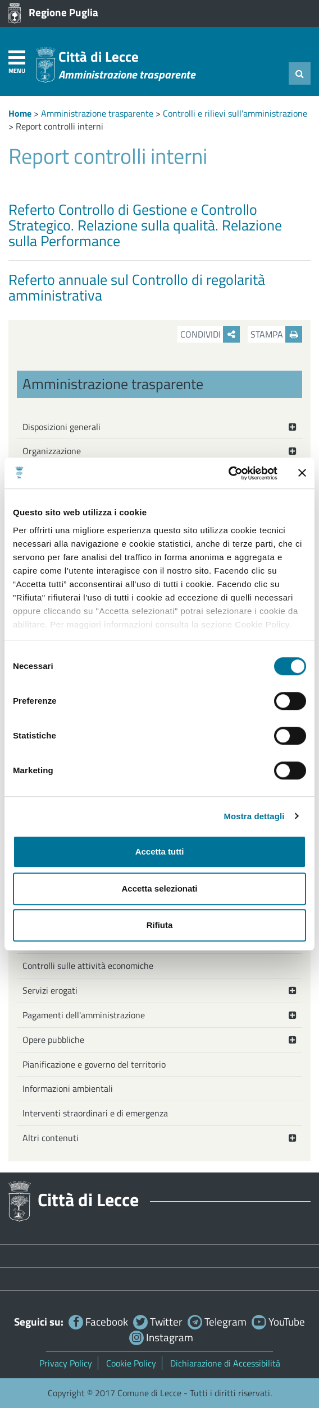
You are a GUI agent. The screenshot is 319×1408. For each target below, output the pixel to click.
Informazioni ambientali (67, 1088)
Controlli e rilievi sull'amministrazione (235, 113)
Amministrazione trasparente (97, 113)
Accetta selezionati (159, 888)
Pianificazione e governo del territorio (94, 1064)
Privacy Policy (65, 1363)
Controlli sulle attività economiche (87, 965)
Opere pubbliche (53, 1039)
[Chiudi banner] (302, 473)
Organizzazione (51, 451)
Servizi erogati (50, 990)
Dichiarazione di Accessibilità (225, 1363)
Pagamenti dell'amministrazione (83, 1015)
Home (19, 113)
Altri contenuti (50, 1137)
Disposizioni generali (61, 426)
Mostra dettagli (254, 816)
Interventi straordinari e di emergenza (95, 1113)
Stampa (276, 334)
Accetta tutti (159, 851)
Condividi (210, 334)
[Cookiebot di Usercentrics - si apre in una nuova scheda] (228, 473)
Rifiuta (160, 925)
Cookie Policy (131, 1363)
